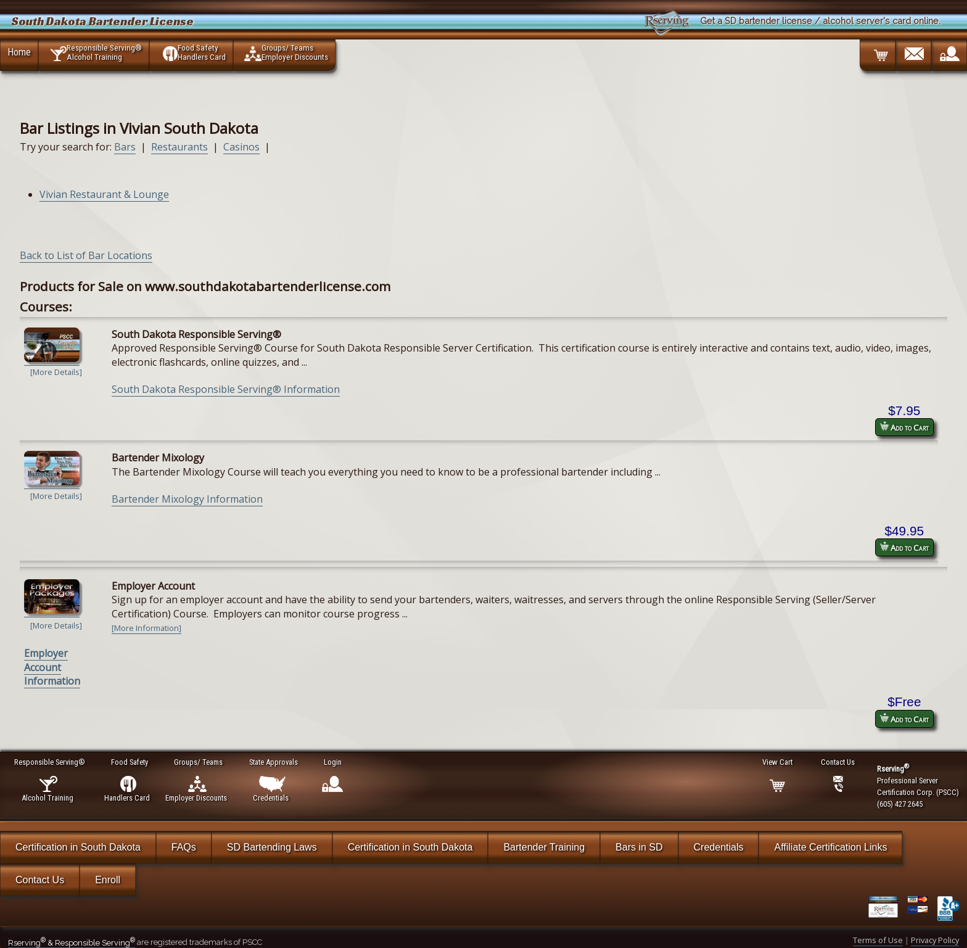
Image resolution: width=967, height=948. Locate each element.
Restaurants (179, 147)
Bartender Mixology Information (187, 499)
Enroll (107, 880)
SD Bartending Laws (272, 847)
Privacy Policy (935, 940)
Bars (125, 147)
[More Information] (146, 627)
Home (19, 52)
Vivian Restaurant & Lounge (104, 194)
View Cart (778, 762)
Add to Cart (904, 427)
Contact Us (39, 880)
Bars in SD (638, 847)
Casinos (241, 147)
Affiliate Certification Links (830, 847)
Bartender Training (544, 847)
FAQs (183, 847)
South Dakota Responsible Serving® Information (226, 389)
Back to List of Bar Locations (86, 255)
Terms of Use (878, 940)
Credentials (719, 847)
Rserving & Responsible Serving (71, 942)
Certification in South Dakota (78, 847)
